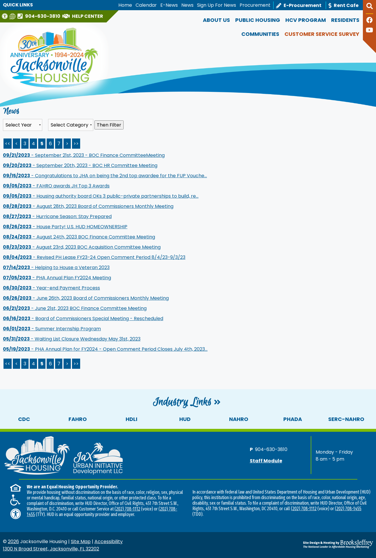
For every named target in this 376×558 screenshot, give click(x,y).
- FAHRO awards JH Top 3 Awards (56, 186)
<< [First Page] (7, 143)
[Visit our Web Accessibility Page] (5, 16)
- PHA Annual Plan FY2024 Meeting (57, 277)
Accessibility (108, 541)
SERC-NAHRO (346, 419)
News (187, 5)
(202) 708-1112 (127, 509)
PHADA (292, 419)
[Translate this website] (13, 16)
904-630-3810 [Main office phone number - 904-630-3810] (271, 449)
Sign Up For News (216, 5)
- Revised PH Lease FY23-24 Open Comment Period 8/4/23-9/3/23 (94, 257)
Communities (260, 34)
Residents (345, 20)
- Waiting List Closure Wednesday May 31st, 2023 (71, 339)
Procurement (255, 5)
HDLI (131, 419)
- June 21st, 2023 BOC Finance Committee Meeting (75, 308)
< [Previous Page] (16, 143)
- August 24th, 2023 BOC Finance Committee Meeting (79, 237)
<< (7, 363)
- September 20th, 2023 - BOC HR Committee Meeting (80, 165)
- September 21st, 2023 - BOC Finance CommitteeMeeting (84, 155)
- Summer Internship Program (52, 328)
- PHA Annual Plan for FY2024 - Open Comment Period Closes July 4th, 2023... (105, 349)
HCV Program (305, 20)
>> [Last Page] (76, 143)
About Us (216, 20)
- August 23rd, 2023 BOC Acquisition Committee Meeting (82, 247)
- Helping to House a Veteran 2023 (56, 267)
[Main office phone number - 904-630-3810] (39, 16)
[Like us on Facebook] (369, 20)
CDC (24, 419)
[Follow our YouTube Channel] (369, 30)
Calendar (146, 5)
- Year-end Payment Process (51, 288)
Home (125, 5)
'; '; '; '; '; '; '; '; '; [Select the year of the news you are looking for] (22, 125)
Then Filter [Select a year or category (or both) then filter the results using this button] (109, 125)
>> (76, 363)
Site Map (81, 541)
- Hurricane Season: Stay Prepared (57, 216)
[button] (369, 8)
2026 (13, 541)
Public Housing (257, 20)
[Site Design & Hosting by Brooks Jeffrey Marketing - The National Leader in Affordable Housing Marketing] (327, 544)
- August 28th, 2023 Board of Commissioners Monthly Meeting (88, 206)
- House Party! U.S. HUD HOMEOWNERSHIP (65, 226)
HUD (185, 419)
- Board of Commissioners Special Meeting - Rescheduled (83, 318)
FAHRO (77, 419)
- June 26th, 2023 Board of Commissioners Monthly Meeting (86, 298)
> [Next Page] (67, 143)
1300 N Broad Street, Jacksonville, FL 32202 (51, 548)
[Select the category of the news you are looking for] (70, 125)
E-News (169, 5)
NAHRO (238, 419)
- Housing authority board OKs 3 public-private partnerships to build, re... (100, 196)
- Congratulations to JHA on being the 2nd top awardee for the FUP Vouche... (105, 175)
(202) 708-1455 (348, 508)
